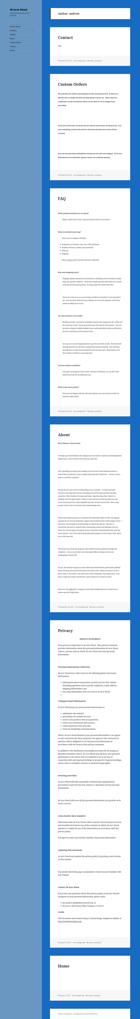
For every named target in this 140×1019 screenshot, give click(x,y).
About (12, 38)
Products (13, 31)
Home (63, 966)
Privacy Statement (65, 1014)
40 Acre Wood (18, 9)
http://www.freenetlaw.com (70, 921)
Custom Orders (15, 42)
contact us (70, 260)
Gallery (72, 589)
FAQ (62, 198)
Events (12, 50)
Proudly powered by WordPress (86, 1014)
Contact (12, 46)
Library (13, 34)
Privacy (65, 630)
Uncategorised (80, 61)
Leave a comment (95, 61)
